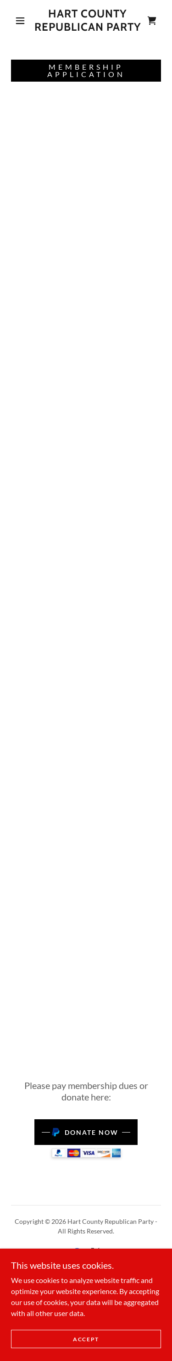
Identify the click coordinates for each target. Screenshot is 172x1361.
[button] (20, 20)
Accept (86, 1339)
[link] (87, 20)
